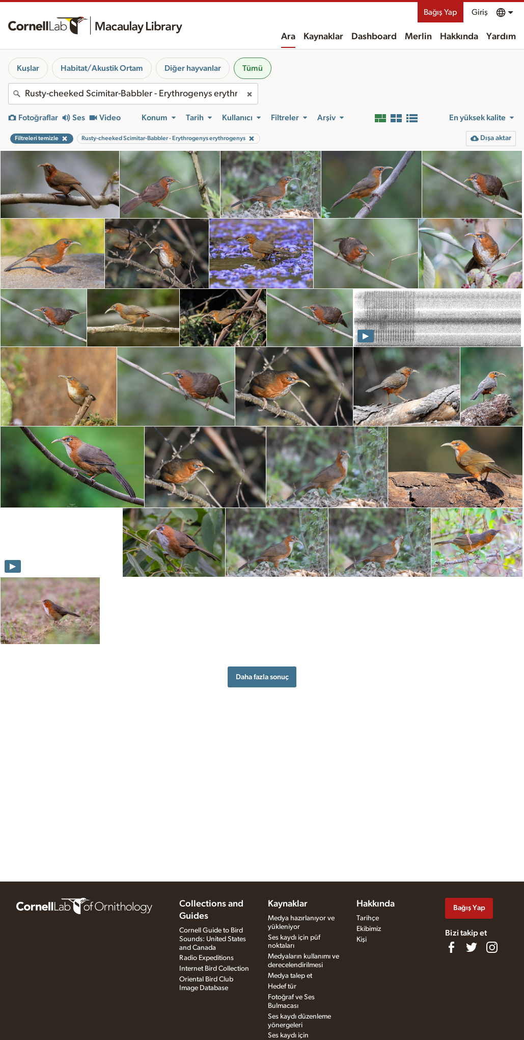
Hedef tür (282, 986)
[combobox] (133, 94)
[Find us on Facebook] (451, 947)
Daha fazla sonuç (262, 677)
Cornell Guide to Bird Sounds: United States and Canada (212, 939)
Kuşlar (28, 68)
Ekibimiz (368, 928)
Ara (288, 36)
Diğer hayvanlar (192, 68)
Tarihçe (367, 918)
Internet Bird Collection (214, 968)
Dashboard (374, 36)
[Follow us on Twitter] (471, 947)
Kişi (361, 939)
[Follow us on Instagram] (492, 947)
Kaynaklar (323, 36)
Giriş (480, 12)
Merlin (418, 36)
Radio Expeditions (206, 958)
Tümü (252, 68)
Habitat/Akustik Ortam (102, 68)
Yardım (501, 36)
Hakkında (459, 36)
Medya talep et (290, 975)
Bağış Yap (440, 12)
